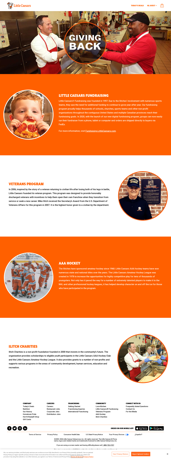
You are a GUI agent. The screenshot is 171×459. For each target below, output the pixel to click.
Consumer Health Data (72, 434)
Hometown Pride (29, 414)
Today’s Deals (137, 5)
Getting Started (74, 406)
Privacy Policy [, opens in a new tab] (88, 457)
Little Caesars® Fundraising (107, 409)
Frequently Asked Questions (137, 406)
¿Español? (138, 434)
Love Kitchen (101, 406)
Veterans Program (103, 412)
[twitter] (14, 428)
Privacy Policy (52, 434)
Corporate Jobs (53, 412)
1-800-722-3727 (108, 445)
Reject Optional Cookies (140, 454)
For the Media (131, 412)
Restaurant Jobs (53, 409)
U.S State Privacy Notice (94, 434)
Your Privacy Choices (120, 454)
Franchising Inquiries (76, 409)
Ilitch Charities (101, 417)
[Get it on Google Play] (156, 428)
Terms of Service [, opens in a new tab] (77, 457)
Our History (27, 412)
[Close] (167, 454)
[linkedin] (25, 428)
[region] (85, 454)
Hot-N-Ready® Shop (31, 417)
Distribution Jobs (54, 414)
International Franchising (78, 412)
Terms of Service (35, 434)
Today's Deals (28, 406)
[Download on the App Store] (142, 428)
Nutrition (26, 409)
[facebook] (9, 428)
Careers (50, 406)
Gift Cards (27, 419)
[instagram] (20, 428)
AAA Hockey (100, 414)
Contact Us (130, 409)
